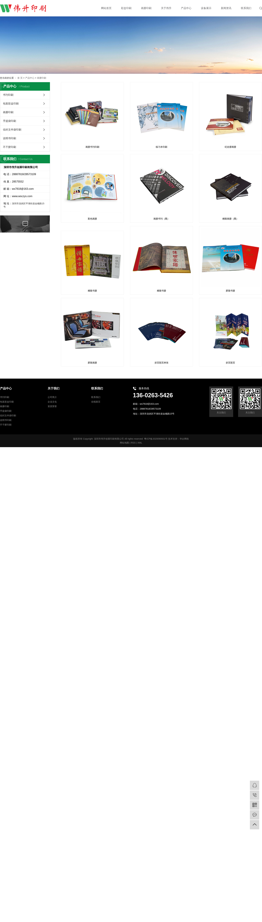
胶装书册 (230, 290)
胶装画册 (92, 362)
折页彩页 (230, 362)
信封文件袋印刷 (12, 129)
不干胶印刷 (9, 147)
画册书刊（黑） (161, 218)
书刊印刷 (8, 94)
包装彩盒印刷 (11, 103)
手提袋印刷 (9, 121)
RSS (133, 442)
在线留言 (95, 401)
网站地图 (124, 442)
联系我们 (95, 397)
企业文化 (52, 401)
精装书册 (92, 290)
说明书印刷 (9, 138)
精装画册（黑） (230, 218)
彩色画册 (92, 218)
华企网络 (184, 438)
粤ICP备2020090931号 (156, 438)
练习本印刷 (161, 147)
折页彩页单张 (161, 362)
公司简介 (52, 397)
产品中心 (29, 78)
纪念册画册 (230, 147)
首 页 (20, 78)
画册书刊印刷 (92, 147)
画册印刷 (41, 78)
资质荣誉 (52, 406)
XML (139, 442)
